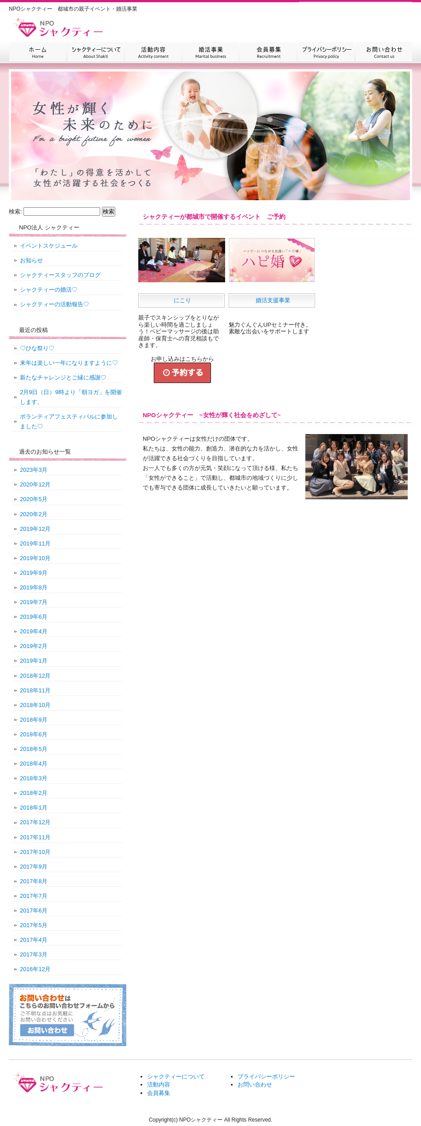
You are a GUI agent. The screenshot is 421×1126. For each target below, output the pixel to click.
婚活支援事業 (273, 300)
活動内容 (153, 52)
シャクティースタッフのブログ (60, 275)
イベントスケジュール (49, 245)
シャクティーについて (95, 52)
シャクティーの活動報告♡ (54, 304)
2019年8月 (33, 587)
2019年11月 (35, 543)
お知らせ (31, 260)
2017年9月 (33, 866)
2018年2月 (33, 793)
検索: (15, 211)
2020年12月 (35, 484)
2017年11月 (35, 837)
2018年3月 (33, 778)
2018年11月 (35, 690)
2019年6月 (33, 616)
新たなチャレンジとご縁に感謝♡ (63, 377)
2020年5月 (33, 499)
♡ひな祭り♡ (37, 348)
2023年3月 (33, 469)
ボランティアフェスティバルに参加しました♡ (69, 421)
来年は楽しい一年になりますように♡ (69, 363)
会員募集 (268, 52)
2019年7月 (33, 602)
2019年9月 (33, 572)
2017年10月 (35, 852)
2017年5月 (33, 925)
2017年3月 (33, 954)
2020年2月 (33, 514)
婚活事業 (210, 52)
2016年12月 (35, 969)
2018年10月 (35, 705)
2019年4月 (33, 631)
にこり (182, 300)
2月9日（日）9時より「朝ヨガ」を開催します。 (71, 397)
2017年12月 (35, 822)
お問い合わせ (383, 52)
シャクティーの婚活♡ (49, 289)
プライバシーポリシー (326, 52)
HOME (37, 52)
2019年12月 (35, 528)
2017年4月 (33, 939)
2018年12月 (35, 675)
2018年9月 (33, 719)
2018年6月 (33, 734)
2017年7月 (33, 896)
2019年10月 (35, 558)
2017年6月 (33, 910)
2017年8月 (33, 881)
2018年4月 (33, 763)
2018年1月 (33, 807)
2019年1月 (33, 660)
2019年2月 (33, 646)
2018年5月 (33, 749)
